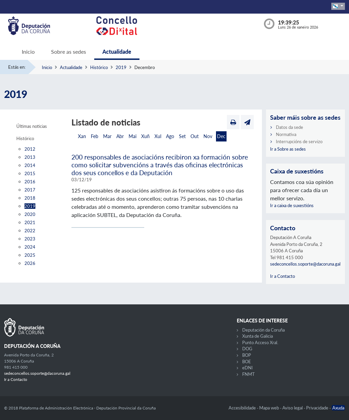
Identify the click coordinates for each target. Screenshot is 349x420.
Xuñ (145, 136)
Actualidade (116, 51)
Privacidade (317, 407)
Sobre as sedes (68, 51)
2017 (29, 189)
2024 (29, 247)
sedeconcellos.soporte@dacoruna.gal (305, 264)
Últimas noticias (31, 126)
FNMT (248, 374)
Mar (107, 136)
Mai (132, 136)
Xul (157, 136)
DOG (247, 348)
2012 (29, 149)
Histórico (99, 67)
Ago (170, 136)
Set (182, 136)
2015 (29, 173)
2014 (29, 165)
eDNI (247, 367)
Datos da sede (289, 127)
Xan (82, 136)
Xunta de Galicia (257, 336)
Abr (120, 136)
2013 (29, 157)
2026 (29, 263)
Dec (221, 136)
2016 (29, 181)
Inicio (28, 51)
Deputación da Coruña (263, 330)
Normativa (286, 134)
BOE (246, 361)
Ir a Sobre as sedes (288, 149)
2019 (121, 67)
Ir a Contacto (282, 276)
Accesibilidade (243, 407)
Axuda (338, 407)
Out (194, 136)
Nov (207, 136)
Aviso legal (293, 407)
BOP (246, 355)
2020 (29, 214)
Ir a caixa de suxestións (292, 205)
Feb (94, 136)
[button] (338, 6)
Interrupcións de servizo (299, 141)
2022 (29, 230)
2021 (29, 222)
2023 (29, 238)
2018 (29, 198)
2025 (29, 255)
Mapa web (269, 407)
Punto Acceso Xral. (260, 342)
